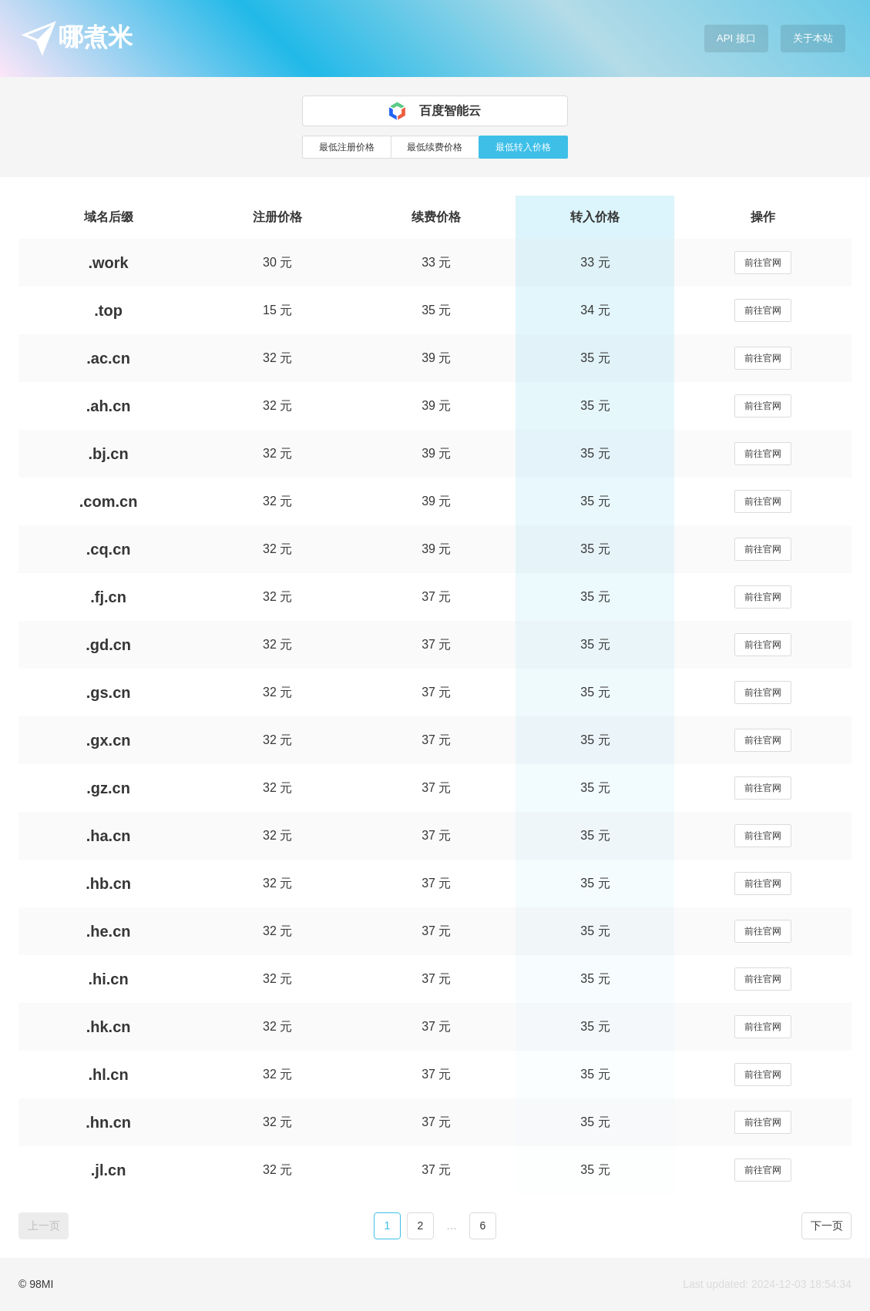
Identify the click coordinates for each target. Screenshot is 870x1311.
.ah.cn (108, 405)
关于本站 (813, 38)
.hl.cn (108, 1074)
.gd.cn (108, 644)
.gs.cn (108, 692)
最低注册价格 (347, 147)
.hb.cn (108, 883)
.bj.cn (108, 453)
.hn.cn (108, 1122)
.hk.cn (108, 1026)
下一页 (827, 1225)
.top (108, 310)
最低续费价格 (434, 147)
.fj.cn (108, 596)
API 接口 (736, 38)
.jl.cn (108, 1170)
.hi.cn (108, 979)
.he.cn (108, 931)
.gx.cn (108, 740)
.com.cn (108, 501)
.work (108, 262)
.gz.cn (108, 788)
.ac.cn (108, 358)
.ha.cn (108, 835)
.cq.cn (108, 549)
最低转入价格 (523, 147)
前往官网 (762, 262)
